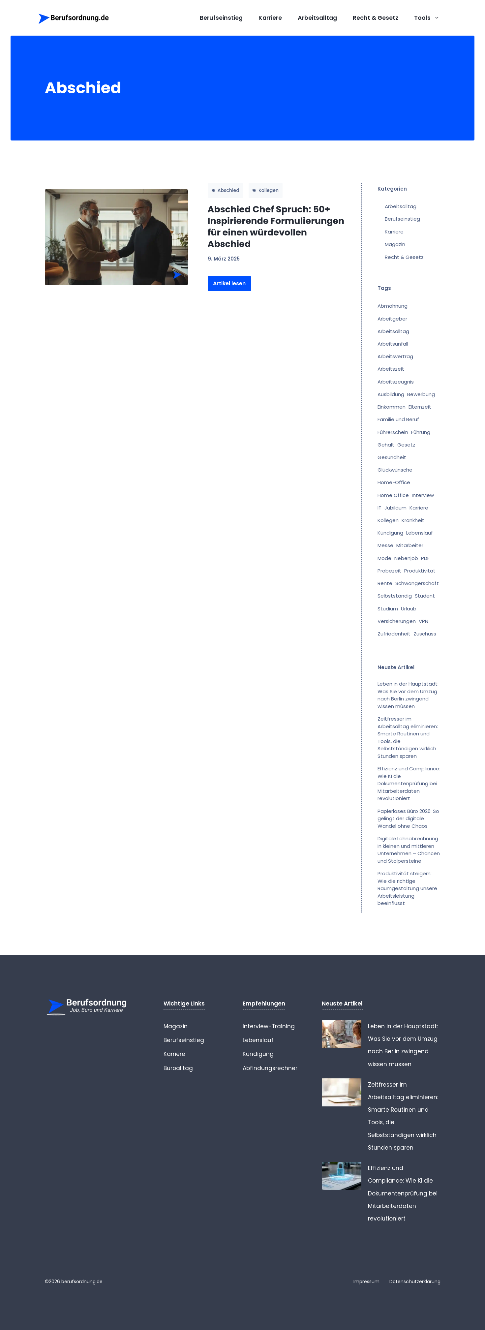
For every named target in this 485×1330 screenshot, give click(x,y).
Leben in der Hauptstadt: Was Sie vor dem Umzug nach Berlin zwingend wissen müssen (408, 695)
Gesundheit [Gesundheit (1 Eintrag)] (392, 457)
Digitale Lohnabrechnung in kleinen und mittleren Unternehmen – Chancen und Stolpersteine (409, 849)
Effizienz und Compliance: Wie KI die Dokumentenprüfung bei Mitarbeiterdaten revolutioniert (409, 783)
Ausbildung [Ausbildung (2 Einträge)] (391, 394)
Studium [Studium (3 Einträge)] (388, 608)
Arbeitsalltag (317, 18)
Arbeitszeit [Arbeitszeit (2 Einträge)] (391, 368)
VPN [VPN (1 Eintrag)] (423, 621)
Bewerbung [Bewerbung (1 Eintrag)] (421, 394)
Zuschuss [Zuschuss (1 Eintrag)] (424, 633)
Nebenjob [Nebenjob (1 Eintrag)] (406, 558)
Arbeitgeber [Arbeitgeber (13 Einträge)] (392, 318)
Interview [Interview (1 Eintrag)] (423, 495)
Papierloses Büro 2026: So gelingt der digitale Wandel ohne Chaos (408, 818)
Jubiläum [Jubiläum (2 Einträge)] (395, 507)
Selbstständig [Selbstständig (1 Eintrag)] (395, 595)
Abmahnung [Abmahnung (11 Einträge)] (393, 305)
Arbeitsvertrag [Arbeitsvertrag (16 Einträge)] (395, 356)
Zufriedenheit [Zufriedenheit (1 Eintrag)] (394, 633)
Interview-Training (269, 1026)
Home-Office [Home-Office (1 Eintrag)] (394, 482)
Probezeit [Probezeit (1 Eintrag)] (389, 570)
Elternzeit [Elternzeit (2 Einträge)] (420, 406)
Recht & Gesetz (375, 18)
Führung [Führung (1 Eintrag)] (420, 432)
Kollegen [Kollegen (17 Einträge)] (388, 520)
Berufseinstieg (221, 18)
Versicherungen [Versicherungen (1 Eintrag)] (397, 621)
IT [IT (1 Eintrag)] (379, 507)
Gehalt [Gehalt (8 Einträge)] (386, 444)
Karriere (270, 18)
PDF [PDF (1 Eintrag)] (425, 558)
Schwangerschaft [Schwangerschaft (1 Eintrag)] (417, 583)
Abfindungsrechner (270, 1068)
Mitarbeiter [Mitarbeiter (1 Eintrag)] (409, 545)
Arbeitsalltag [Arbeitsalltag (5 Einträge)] (393, 331)
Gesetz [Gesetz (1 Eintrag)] (406, 444)
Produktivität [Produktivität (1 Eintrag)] (420, 570)
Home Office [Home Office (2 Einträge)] (393, 495)
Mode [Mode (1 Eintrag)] (384, 558)
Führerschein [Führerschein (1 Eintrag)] (393, 432)
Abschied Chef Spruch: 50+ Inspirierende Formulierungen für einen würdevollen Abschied (276, 226)
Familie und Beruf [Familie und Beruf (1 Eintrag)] (398, 419)
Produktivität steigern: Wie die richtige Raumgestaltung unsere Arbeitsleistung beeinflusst (407, 888)
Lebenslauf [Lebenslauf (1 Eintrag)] (419, 532)
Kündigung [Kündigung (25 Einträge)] (390, 532)
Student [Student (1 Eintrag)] (425, 595)
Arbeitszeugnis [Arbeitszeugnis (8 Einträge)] (396, 381)
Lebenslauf (258, 1040)
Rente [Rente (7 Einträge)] (385, 583)
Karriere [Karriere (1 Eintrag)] (418, 507)
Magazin (395, 244)
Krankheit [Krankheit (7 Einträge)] (413, 520)
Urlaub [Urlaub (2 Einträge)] (408, 608)
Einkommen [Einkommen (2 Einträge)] (392, 406)
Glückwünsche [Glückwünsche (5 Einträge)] (395, 469)
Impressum (366, 1281)
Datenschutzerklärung (414, 1281)
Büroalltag (178, 1068)
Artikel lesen (229, 283)
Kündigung (258, 1054)
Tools (431, 18)
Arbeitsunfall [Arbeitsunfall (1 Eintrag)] (393, 343)
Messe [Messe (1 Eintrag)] (385, 545)
